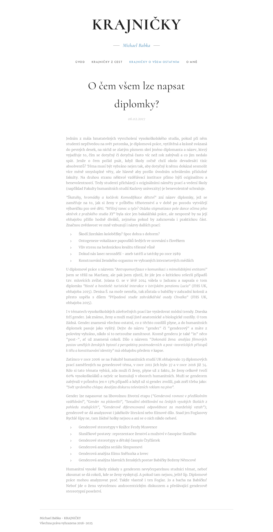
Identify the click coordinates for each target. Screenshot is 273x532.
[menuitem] (75, 62)
